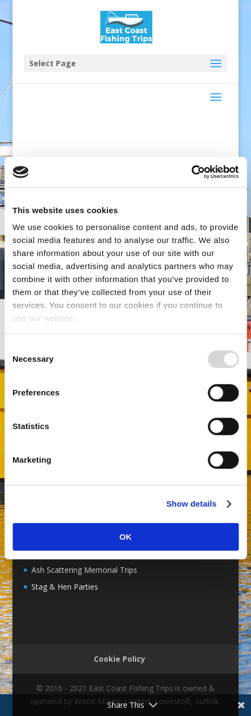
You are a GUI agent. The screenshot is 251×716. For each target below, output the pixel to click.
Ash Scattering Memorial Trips (84, 570)
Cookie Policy (119, 659)
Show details (191, 503)
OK (125, 536)
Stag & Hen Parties (64, 586)
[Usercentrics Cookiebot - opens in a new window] (191, 172)
